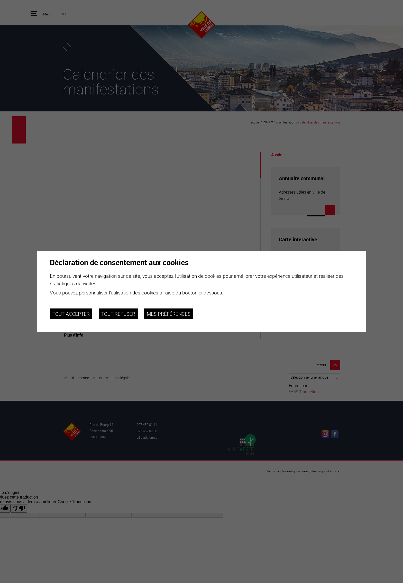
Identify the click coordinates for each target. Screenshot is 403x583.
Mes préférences (168, 313)
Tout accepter (71, 313)
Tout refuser (118, 313)
